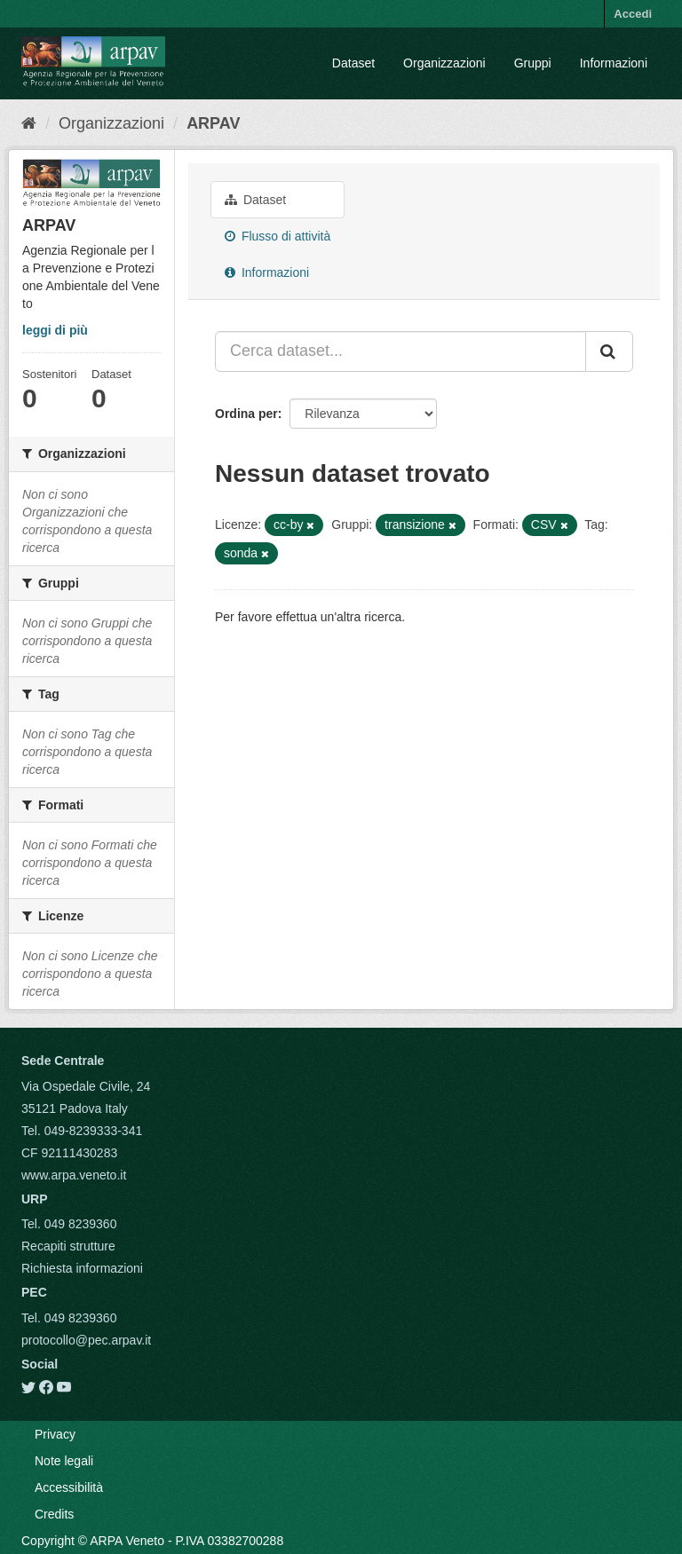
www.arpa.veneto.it (73, 1175)
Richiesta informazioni (82, 1268)
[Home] (28, 123)
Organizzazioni (444, 63)
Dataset (353, 63)
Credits (54, 1514)
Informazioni (613, 63)
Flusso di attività (277, 236)
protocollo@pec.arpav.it (86, 1340)
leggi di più (55, 330)
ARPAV (213, 123)
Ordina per (246, 413)
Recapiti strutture (68, 1246)
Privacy (55, 1434)
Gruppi (532, 63)
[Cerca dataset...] (400, 351)
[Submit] (609, 351)
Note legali (64, 1461)
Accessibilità (69, 1487)
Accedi (633, 13)
